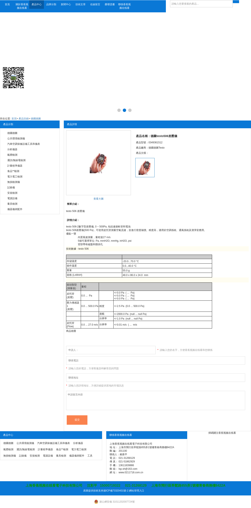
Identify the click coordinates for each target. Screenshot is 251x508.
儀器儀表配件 (14, 209)
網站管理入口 (136, 490)
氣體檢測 (12, 154)
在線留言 (95, 4)
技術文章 (81, 4)
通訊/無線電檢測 (16, 160)
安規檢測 (12, 192)
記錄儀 (11, 187)
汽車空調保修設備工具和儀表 (23, 143)
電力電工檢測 (14, 176)
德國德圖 (36, 118)
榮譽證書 (110, 4)
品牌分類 (51, 4)
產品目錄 (24, 118)
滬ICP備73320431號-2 (115, 490)
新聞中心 (66, 4)
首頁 (7, 4)
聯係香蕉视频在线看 (124, 6)
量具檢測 (12, 203)
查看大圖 (98, 198)
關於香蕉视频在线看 (22, 6)
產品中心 (37, 4)
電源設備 (12, 198)
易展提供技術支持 (93, 490)
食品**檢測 (13, 171)
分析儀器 (12, 149)
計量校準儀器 (14, 165)
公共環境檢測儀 (16, 138)
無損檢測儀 (13, 182)
